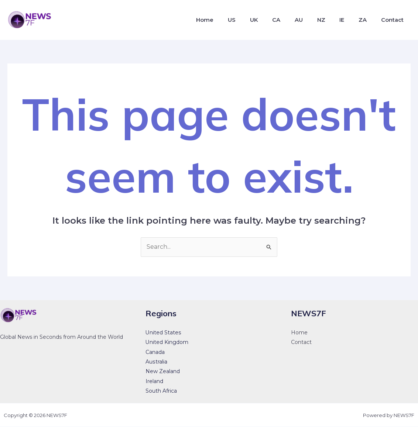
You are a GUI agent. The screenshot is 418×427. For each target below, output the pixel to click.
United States (163, 332)
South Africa (161, 391)
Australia (156, 361)
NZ (330, 19)
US (250, 19)
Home (225, 19)
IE (348, 19)
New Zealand (162, 371)
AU (310, 19)
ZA (366, 19)
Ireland (154, 381)
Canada (155, 352)
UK (270, 19)
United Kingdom (166, 342)
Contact (393, 19)
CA (290, 19)
